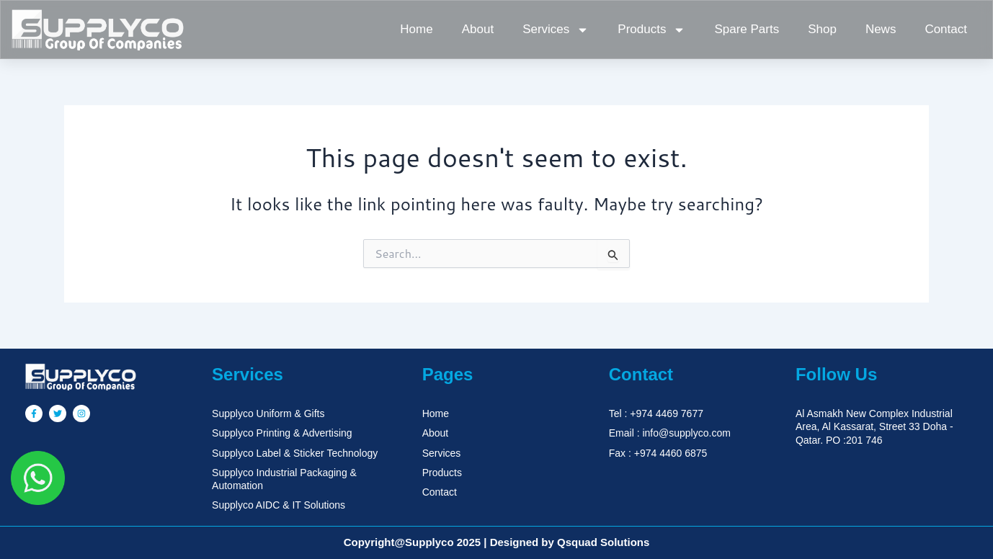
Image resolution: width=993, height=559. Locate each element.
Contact (946, 29)
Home (416, 29)
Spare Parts (746, 29)
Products (651, 30)
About (478, 29)
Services (555, 30)
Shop (822, 29)
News (880, 29)
